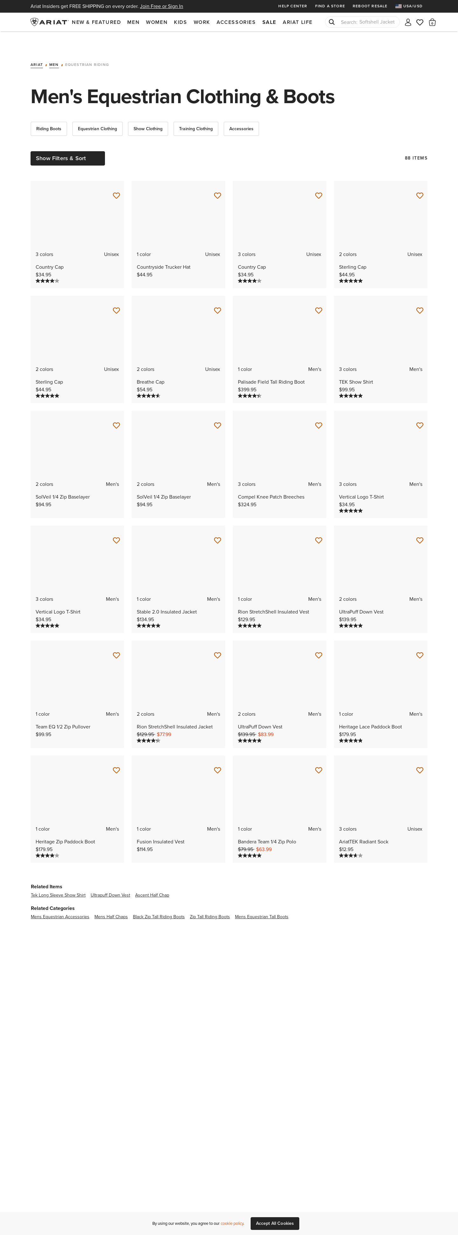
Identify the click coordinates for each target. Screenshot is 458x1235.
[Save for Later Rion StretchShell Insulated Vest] (318, 522)
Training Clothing (196, 110)
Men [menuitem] (133, 22)
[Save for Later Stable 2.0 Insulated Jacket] (217, 522)
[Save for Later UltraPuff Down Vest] (419, 522)
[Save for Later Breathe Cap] (217, 292)
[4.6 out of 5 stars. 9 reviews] (148, 377)
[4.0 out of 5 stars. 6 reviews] (47, 262)
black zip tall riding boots (159, 898)
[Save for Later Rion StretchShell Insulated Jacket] (217, 637)
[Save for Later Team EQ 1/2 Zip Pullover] (116, 637)
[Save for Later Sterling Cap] (419, 177)
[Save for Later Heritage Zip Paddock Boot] (116, 752)
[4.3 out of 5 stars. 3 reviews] (249, 377)
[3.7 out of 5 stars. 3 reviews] (351, 837)
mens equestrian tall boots (261, 898)
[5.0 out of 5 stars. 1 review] (351, 262)
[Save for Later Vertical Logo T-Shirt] (419, 407)
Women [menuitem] (157, 22)
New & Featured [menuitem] (96, 22)
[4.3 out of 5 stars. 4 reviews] (148, 722)
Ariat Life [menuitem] (298, 22)
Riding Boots (48, 110)
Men (54, 46)
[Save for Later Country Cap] (116, 177)
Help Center (292, 6)
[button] (432, 22)
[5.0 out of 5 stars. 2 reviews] (351, 607)
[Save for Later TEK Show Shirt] (419, 292)
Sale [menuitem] (269, 22)
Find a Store (330, 6)
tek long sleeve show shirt (58, 877)
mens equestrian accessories (60, 898)
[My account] (408, 21)
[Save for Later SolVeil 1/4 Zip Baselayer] (116, 407)
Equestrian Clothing (97, 110)
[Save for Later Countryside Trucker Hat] (217, 177)
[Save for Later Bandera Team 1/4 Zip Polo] (318, 752)
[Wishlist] (420, 21)
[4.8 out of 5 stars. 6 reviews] (351, 722)
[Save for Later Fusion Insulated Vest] (217, 752)
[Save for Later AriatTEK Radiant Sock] (419, 752)
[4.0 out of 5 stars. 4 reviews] (47, 837)
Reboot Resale (370, 6)
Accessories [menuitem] (236, 22)
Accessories (241, 110)
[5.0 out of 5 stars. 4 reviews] (351, 377)
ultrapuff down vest (110, 877)
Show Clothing (148, 110)
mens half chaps (111, 898)
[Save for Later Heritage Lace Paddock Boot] (419, 637)
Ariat (37, 46)
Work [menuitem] (202, 22)
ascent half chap (152, 877)
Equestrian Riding (87, 46)
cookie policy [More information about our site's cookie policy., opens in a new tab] (232, 1223)
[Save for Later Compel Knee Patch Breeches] (318, 407)
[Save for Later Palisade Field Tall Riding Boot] (318, 292)
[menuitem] (411, 6)
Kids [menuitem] (180, 22)
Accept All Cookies (275, 1223)
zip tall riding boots (210, 898)
